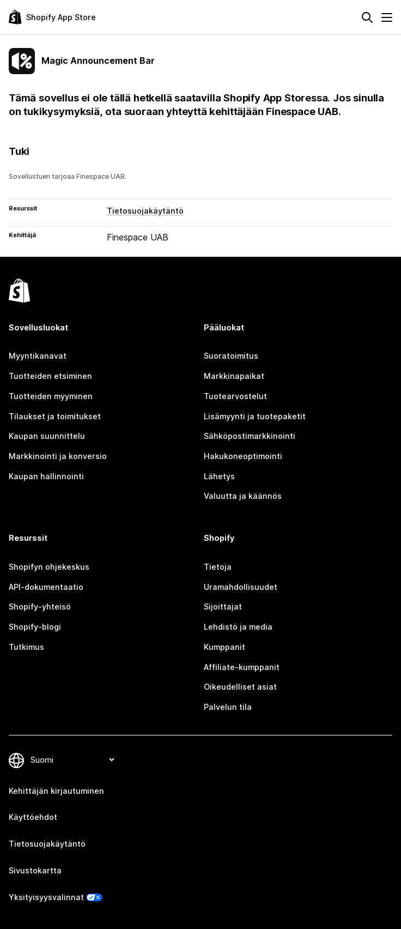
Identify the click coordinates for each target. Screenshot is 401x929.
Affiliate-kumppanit (242, 667)
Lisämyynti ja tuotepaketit (255, 416)
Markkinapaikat (234, 376)
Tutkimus (26, 646)
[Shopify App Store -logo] (52, 17)
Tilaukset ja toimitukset (55, 416)
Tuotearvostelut (235, 396)
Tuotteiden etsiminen (50, 376)
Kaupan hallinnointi (46, 476)
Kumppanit (224, 646)
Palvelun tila (228, 706)
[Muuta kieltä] (72, 760)
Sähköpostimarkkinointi (249, 436)
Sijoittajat (223, 606)
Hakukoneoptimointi (243, 456)
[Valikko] (386, 17)
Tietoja (218, 566)
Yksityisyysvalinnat (46, 897)
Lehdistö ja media (238, 626)
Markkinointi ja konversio (58, 456)
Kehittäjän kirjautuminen (56, 790)
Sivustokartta (35, 870)
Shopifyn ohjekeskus (49, 566)
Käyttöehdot (33, 817)
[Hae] (367, 17)
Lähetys (219, 476)
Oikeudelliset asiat (240, 686)
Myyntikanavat (37, 355)
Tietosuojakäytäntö (145, 210)
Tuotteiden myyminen (51, 396)
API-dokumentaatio (46, 587)
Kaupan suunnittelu (47, 436)
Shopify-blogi (35, 626)
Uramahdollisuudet (240, 587)
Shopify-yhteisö (40, 606)
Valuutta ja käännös (243, 495)
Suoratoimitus (231, 355)
